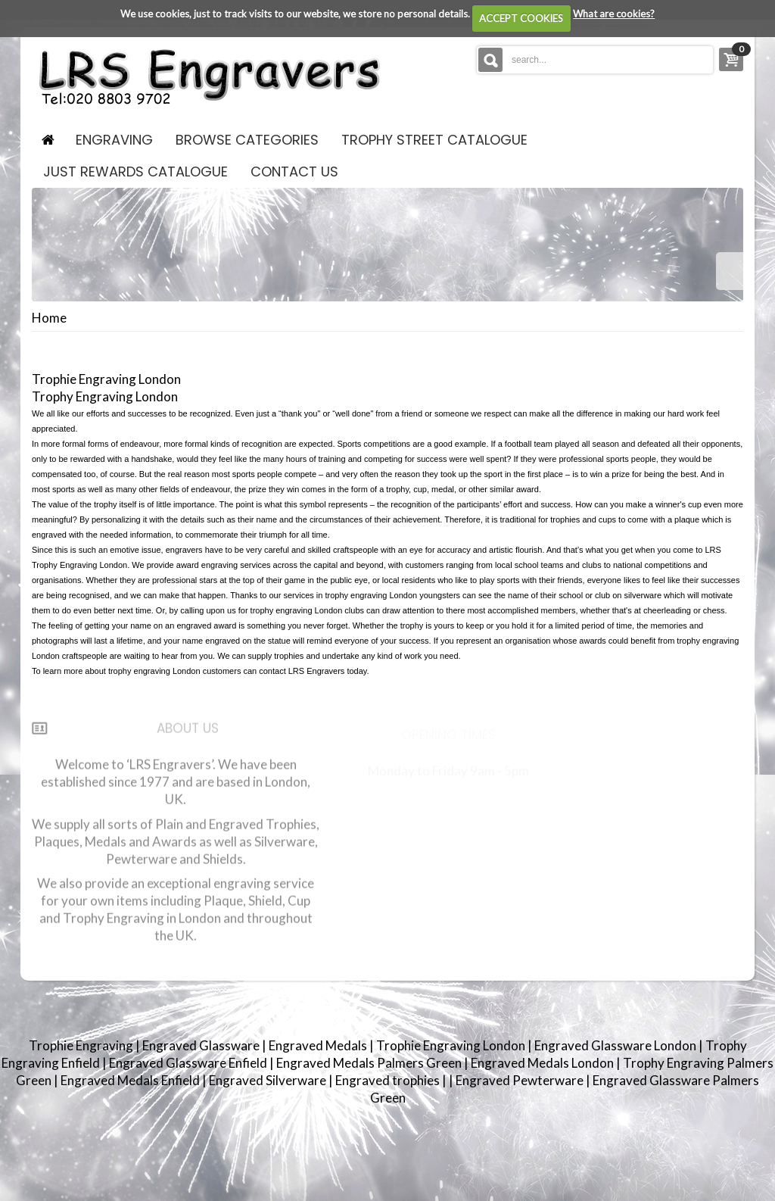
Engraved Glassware (202, 1045)
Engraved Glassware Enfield (189, 1063)
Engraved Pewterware (521, 1080)
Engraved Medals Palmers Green (370, 1063)
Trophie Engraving (82, 1045)
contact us (294, 171)
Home (49, 318)
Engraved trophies (388, 1080)
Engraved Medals (319, 1045)
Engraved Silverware (268, 1080)
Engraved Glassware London (616, 1045)
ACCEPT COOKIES (521, 18)
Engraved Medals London (543, 1063)
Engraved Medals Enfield (131, 1080)
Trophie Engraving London (452, 1045)
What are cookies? (614, 14)
